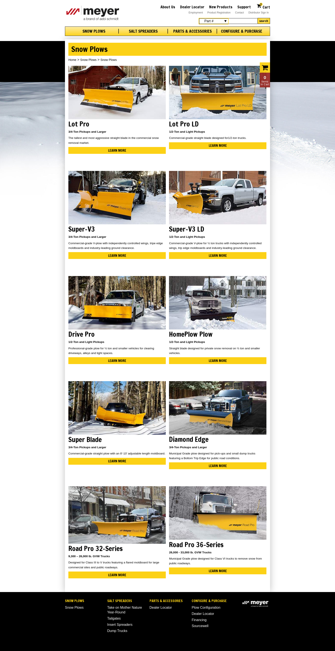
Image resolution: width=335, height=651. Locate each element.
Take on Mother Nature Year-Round (124, 610)
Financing (199, 620)
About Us (167, 7)
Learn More (117, 150)
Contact (239, 12)
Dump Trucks (117, 631)
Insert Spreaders (119, 624)
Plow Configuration (206, 607)
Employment (196, 12)
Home (72, 60)
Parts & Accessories (192, 31)
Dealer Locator (192, 7)
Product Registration (219, 12)
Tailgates (114, 618)
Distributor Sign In (258, 12)
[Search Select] (213, 21)
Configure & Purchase (241, 31)
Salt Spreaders (143, 31)
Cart (263, 6)
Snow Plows (93, 31)
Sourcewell (200, 626)
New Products (220, 7)
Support (244, 7)
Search (263, 21)
